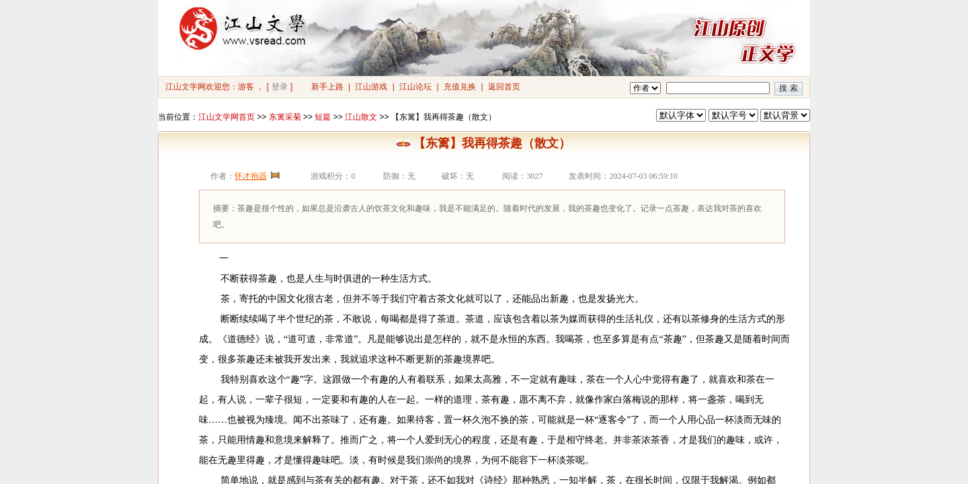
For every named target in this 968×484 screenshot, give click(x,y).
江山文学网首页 (226, 117)
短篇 (323, 117)
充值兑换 (460, 86)
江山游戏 (371, 86)
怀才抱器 (251, 176)
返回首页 (504, 86)
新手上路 (327, 86)
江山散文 (361, 117)
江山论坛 (415, 86)
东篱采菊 (285, 117)
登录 (280, 86)
